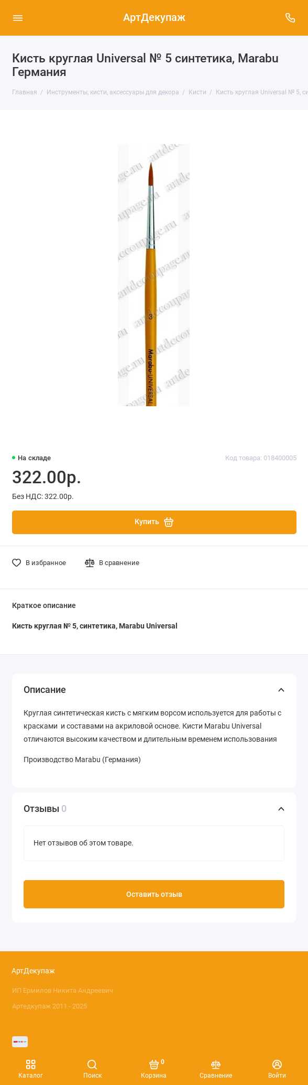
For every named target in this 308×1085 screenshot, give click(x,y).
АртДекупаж (154, 18)
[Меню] (18, 18)
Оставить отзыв (154, 894)
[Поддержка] (291, 18)
